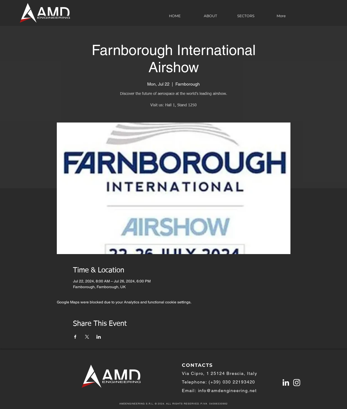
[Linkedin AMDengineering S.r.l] (285, 382)
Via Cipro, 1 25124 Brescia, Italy (219, 373)
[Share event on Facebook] (75, 337)
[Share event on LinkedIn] (98, 337)
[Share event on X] (87, 337)
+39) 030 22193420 (232, 381)
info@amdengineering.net (227, 390)
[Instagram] (296, 382)
